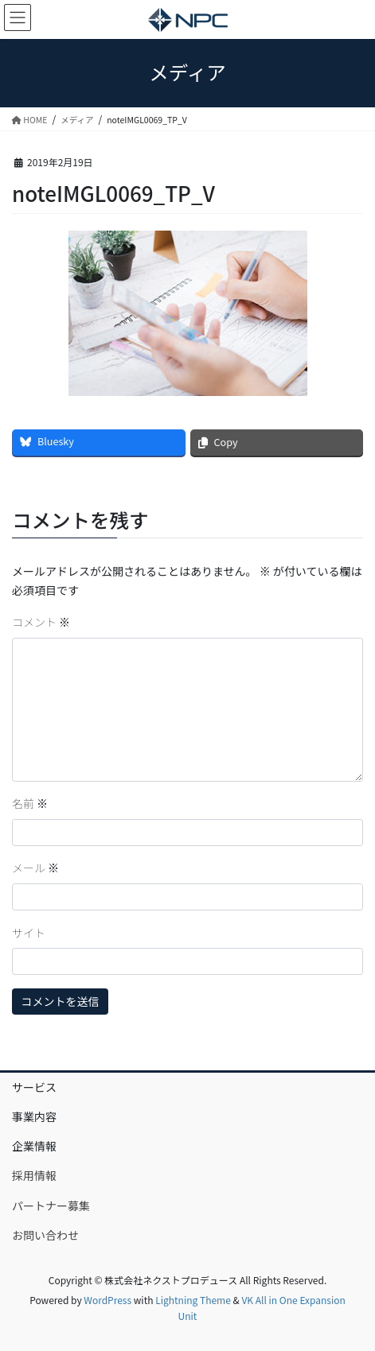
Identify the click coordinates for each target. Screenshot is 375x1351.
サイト (28, 933)
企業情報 (34, 1146)
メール (35, 867)
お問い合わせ (45, 1235)
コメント (41, 622)
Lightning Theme (193, 1299)
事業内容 (34, 1116)
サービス (34, 1087)
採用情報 (34, 1175)
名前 (30, 803)
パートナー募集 (51, 1205)
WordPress (107, 1299)
